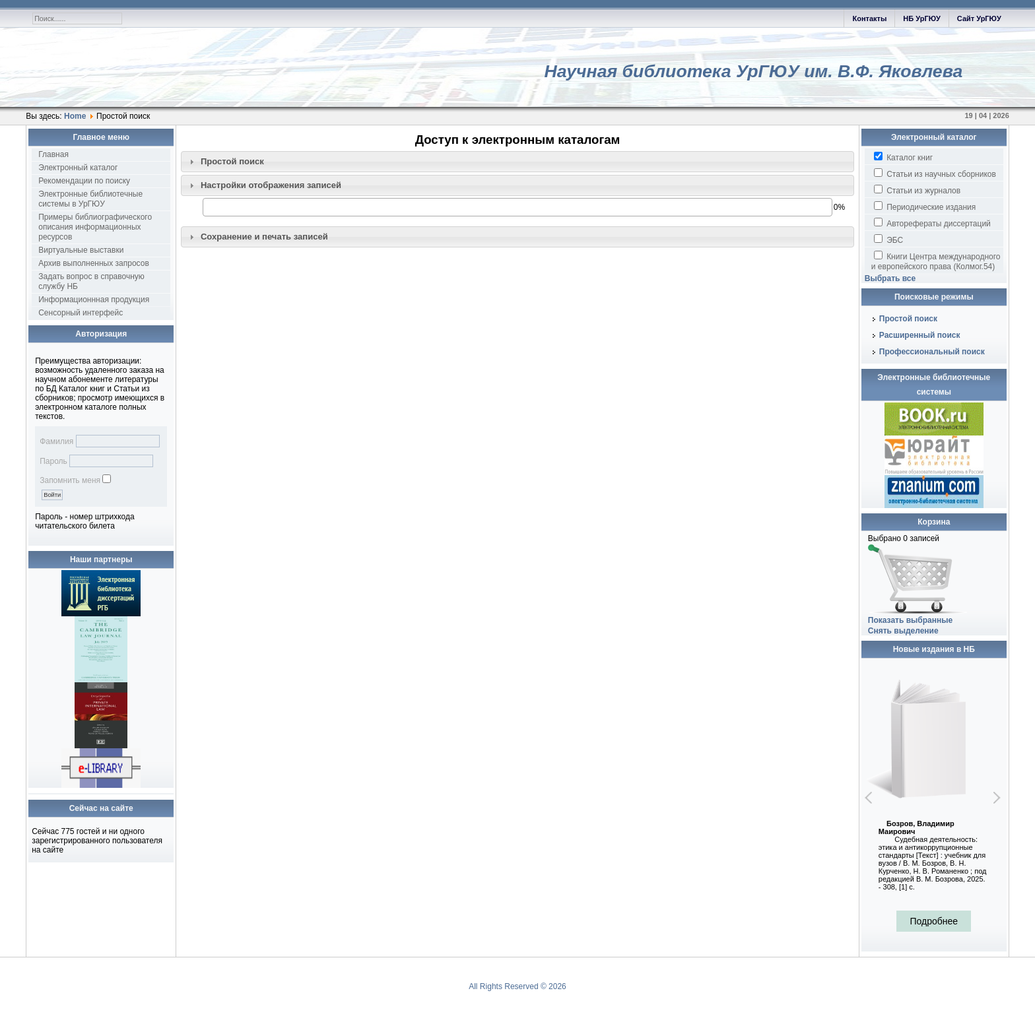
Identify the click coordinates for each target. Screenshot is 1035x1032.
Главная (53, 154)
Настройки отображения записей (271, 185)
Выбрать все (890, 278)
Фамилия (56, 441)
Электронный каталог (77, 167)
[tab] (517, 161)
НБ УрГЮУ (921, 18)
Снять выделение (903, 630)
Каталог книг (903, 157)
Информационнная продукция (93, 299)
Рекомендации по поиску (84, 180)
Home (75, 116)
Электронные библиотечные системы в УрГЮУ (90, 199)
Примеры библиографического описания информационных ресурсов (95, 227)
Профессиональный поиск (932, 351)
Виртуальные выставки (80, 250)
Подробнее (934, 921)
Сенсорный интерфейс (80, 312)
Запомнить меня (70, 480)
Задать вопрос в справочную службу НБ (91, 281)
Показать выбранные (910, 620)
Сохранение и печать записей (264, 237)
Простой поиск (232, 161)
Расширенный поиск (919, 335)
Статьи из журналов (917, 190)
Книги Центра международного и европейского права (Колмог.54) (936, 261)
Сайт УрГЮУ (979, 18)
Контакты (869, 18)
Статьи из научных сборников (935, 173)
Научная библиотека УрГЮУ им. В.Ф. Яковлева (753, 71)
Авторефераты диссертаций (932, 223)
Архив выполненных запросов (93, 263)
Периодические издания (925, 206)
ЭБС (888, 239)
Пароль (53, 461)
